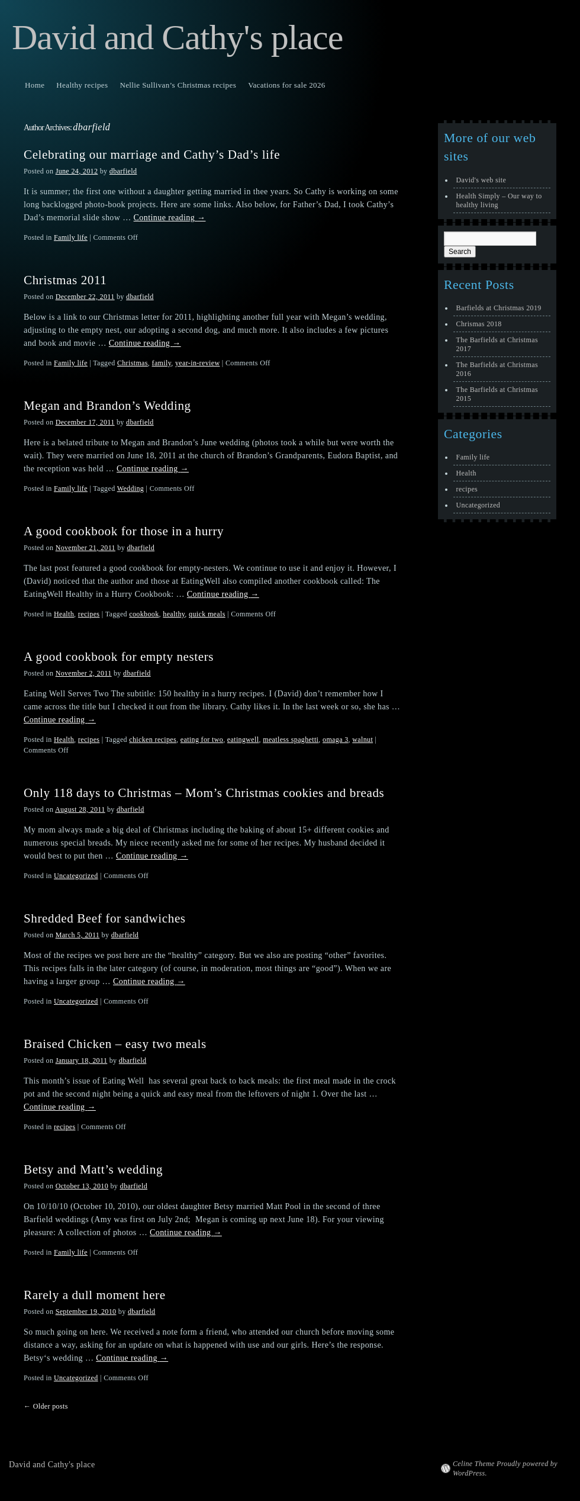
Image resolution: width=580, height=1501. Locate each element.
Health (64, 614)
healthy (174, 614)
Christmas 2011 (65, 280)
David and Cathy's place (177, 37)
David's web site (481, 180)
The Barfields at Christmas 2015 (497, 394)
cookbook (144, 614)
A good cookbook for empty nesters (119, 657)
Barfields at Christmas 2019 (499, 308)
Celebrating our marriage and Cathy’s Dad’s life (152, 154)
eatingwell (243, 739)
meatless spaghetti (290, 739)
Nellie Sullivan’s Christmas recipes (178, 85)
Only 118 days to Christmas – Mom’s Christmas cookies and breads (204, 793)
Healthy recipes (82, 85)
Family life (71, 237)
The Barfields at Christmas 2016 (497, 369)
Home (34, 85)
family (162, 363)
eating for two (202, 739)
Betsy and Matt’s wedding (93, 1169)
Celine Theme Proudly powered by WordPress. (505, 1468)
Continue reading (170, 217)
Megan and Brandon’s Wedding (107, 405)
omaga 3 (336, 739)
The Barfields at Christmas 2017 (497, 344)
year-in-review (197, 363)
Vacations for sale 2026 (287, 85)
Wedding (130, 488)
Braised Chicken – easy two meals (115, 1044)
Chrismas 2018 (479, 324)
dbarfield (91, 127)
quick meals (207, 614)
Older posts (46, 1406)
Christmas (132, 363)
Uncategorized (76, 876)
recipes (89, 614)
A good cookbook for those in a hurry (124, 531)
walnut (362, 739)
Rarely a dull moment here (95, 1295)
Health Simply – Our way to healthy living (499, 200)
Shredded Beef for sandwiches (105, 918)
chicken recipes (152, 739)
